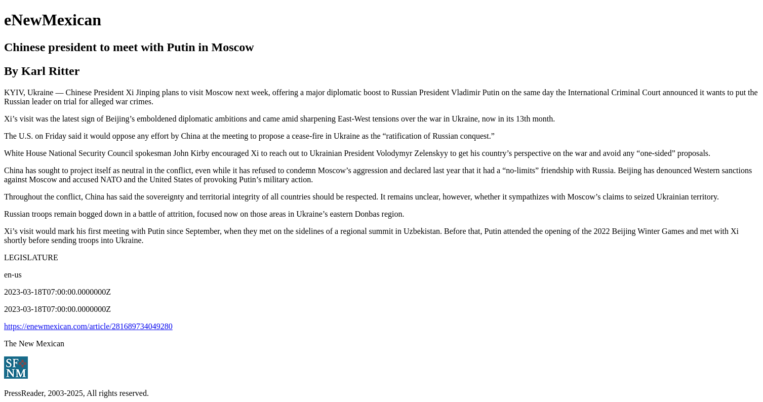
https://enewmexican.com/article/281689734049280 (88, 326)
